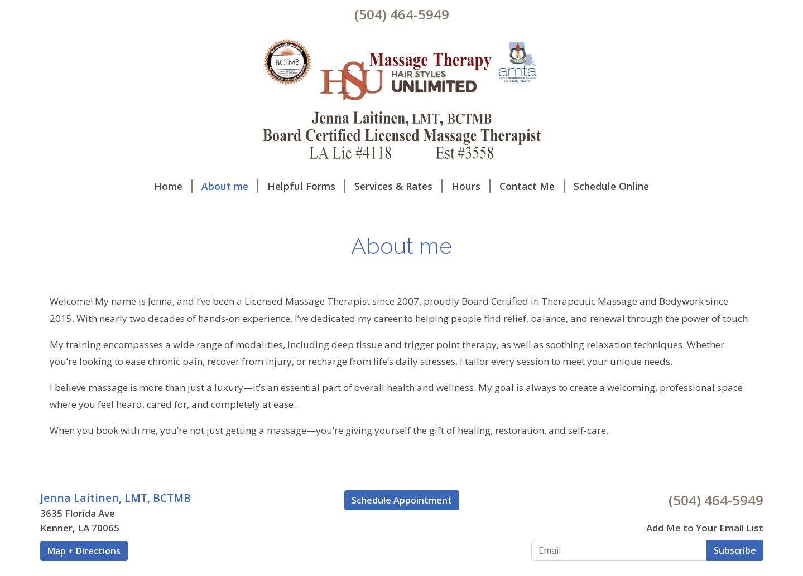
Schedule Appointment (402, 500)
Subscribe (735, 550)
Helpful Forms (306, 186)
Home (173, 186)
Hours (471, 186)
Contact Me (532, 186)
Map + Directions (84, 551)
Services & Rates (398, 186)
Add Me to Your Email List (704, 527)
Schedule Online (611, 186)
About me (229, 186)
